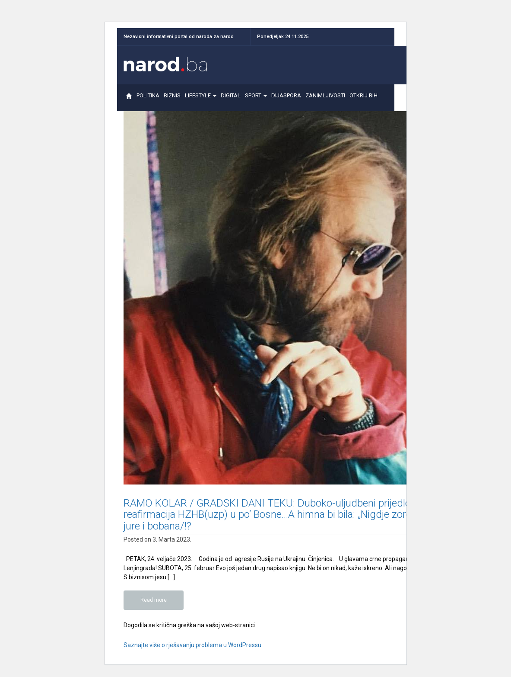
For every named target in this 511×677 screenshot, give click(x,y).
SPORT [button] (256, 99)
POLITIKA (148, 99)
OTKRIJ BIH (363, 99)
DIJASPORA (286, 99)
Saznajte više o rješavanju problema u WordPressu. (193, 645)
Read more (153, 600)
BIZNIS (172, 99)
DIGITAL (231, 99)
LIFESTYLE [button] (200, 99)
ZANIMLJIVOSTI (325, 99)
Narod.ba (166, 64)
